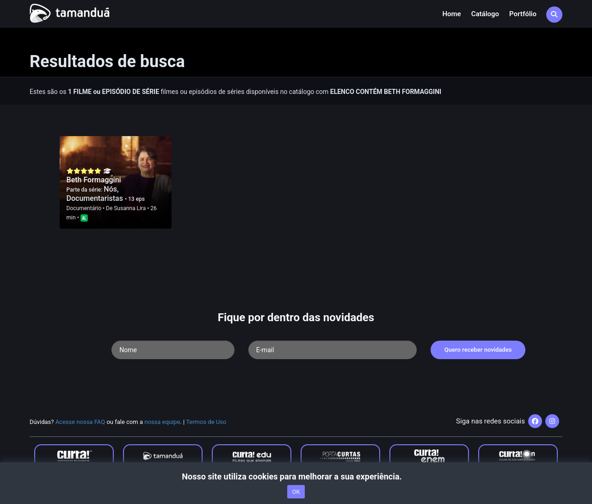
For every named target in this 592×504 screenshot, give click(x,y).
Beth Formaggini (94, 179)
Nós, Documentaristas (96, 194)
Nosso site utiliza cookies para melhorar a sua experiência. (296, 476)
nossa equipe (162, 421)
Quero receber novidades (478, 349)
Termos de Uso (206, 421)
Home (451, 14)
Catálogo (485, 14)
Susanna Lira (130, 208)
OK (296, 491)
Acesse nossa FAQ (80, 421)
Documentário (84, 208)
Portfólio (522, 14)
